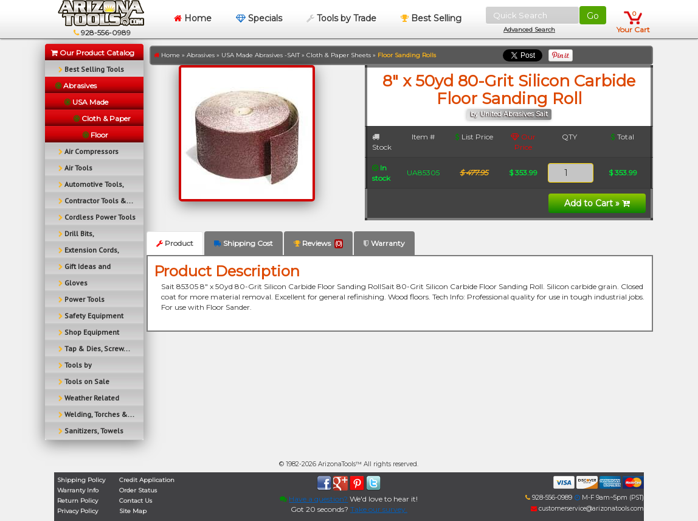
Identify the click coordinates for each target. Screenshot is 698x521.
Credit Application (146, 480)
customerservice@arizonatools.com (587, 508)
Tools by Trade (341, 18)
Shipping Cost (243, 243)
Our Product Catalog (92, 52)
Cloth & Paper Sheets (338, 55)
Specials (259, 18)
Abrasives (201, 55)
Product (174, 243)
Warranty (384, 243)
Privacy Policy (77, 511)
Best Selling (431, 18)
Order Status (138, 490)
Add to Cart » (597, 203)
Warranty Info (77, 490)
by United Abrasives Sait (509, 114)
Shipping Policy (81, 480)
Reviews (318, 243)
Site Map (133, 511)
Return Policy (77, 501)
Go (593, 15)
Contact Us (135, 501)
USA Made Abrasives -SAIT (260, 55)
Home (193, 18)
